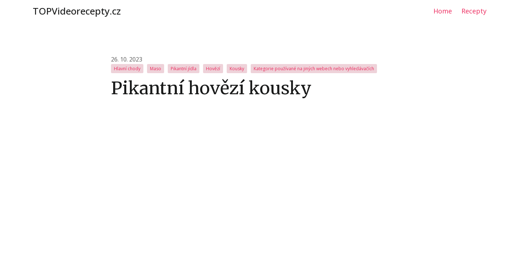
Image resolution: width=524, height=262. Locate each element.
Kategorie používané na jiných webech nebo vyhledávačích (314, 69)
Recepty (474, 11)
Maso (155, 69)
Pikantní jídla (183, 69)
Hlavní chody (127, 69)
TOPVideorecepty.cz (77, 10)
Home (442, 11)
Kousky (237, 69)
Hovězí (213, 69)
